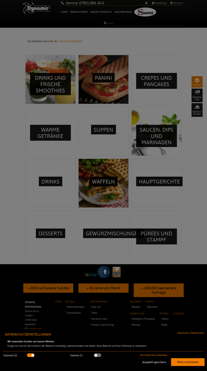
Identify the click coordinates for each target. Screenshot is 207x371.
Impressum (183, 332)
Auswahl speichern (154, 362)
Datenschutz (197, 332)
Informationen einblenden (153, 355)
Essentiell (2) (10, 355)
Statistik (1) (76, 355)
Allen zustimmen (187, 362)
